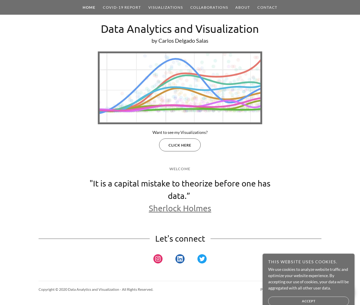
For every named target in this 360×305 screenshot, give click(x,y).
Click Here (175, 144)
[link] (180, 31)
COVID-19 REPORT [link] (122, 7)
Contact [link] (267, 7)
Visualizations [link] (165, 7)
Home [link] (89, 7)
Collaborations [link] (209, 7)
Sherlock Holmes (180, 208)
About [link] (242, 7)
